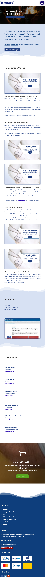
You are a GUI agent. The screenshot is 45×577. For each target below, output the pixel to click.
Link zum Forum (9, 395)
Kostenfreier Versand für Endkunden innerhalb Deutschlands (18, 534)
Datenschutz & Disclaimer (9, 519)
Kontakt (5, 524)
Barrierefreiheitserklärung (9, 544)
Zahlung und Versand (8, 512)
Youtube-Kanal (21, 200)
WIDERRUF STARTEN (6, 547)
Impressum (6, 509)
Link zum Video (8, 409)
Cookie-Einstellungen (8, 522)
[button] (42, 3)
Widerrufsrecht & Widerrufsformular (12, 517)
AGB (4, 514)
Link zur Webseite (9, 371)
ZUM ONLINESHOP (22, 476)
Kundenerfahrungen (12, 50)
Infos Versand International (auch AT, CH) (13, 536)
